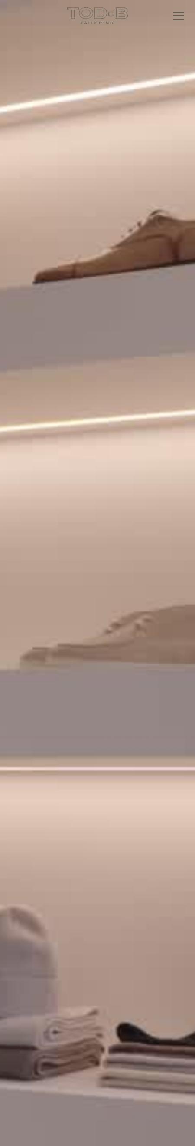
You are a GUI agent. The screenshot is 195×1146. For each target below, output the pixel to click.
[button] (176, 15)
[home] (97, 15)
